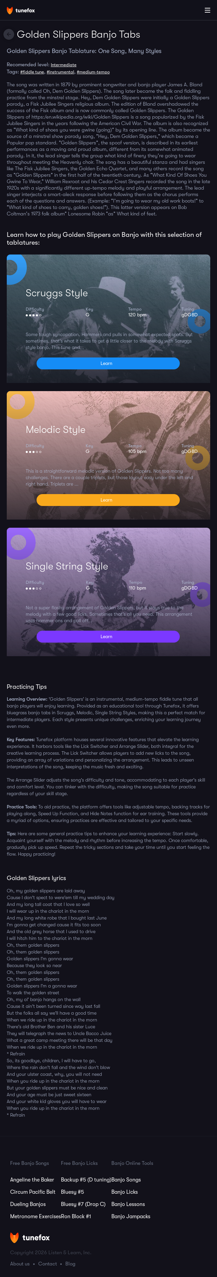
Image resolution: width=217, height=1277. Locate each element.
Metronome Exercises (35, 1216)
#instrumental (60, 71)
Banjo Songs (126, 1180)
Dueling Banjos (28, 1204)
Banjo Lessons (128, 1204)
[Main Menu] (207, 10)
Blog (70, 1264)
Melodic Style (55, 429)
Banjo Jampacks (130, 1216)
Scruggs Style (57, 293)
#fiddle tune (32, 71)
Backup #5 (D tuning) (86, 1180)
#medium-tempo (93, 71)
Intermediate (64, 64)
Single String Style (67, 566)
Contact (47, 1264)
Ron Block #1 (76, 1216)
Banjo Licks (124, 1192)
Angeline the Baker (32, 1180)
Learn (106, 363)
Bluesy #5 (72, 1192)
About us (20, 1264)
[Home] (27, 11)
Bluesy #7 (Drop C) (83, 1204)
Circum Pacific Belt (33, 1192)
